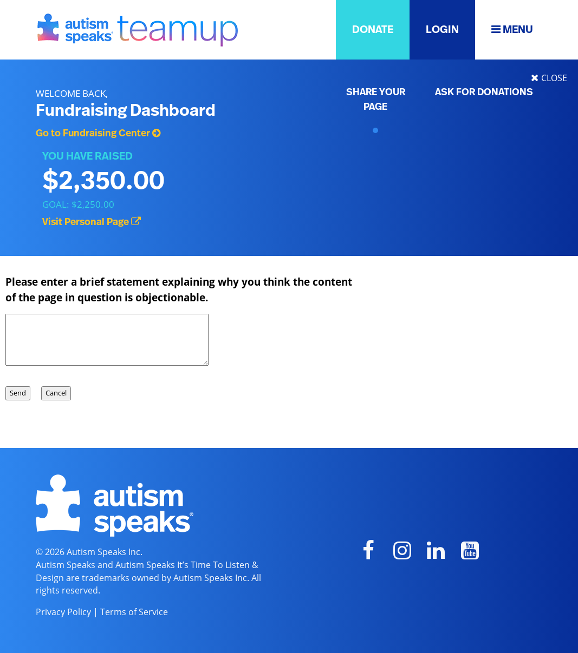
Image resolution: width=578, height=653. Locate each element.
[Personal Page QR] (375, 130)
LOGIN (442, 29)
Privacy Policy (63, 612)
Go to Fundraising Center (98, 133)
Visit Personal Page (91, 222)
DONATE (372, 29)
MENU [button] (512, 29)
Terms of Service (134, 612)
